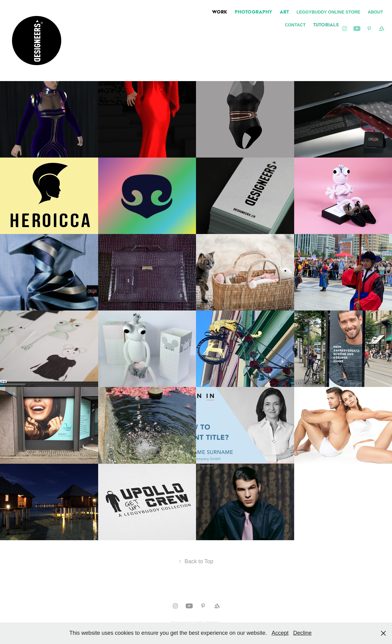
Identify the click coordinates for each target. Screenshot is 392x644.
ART (284, 12)
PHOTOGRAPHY (253, 12)
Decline (302, 633)
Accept (280, 633)
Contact (295, 24)
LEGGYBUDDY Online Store (328, 12)
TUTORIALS (326, 25)
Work (219, 12)
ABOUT (375, 12)
